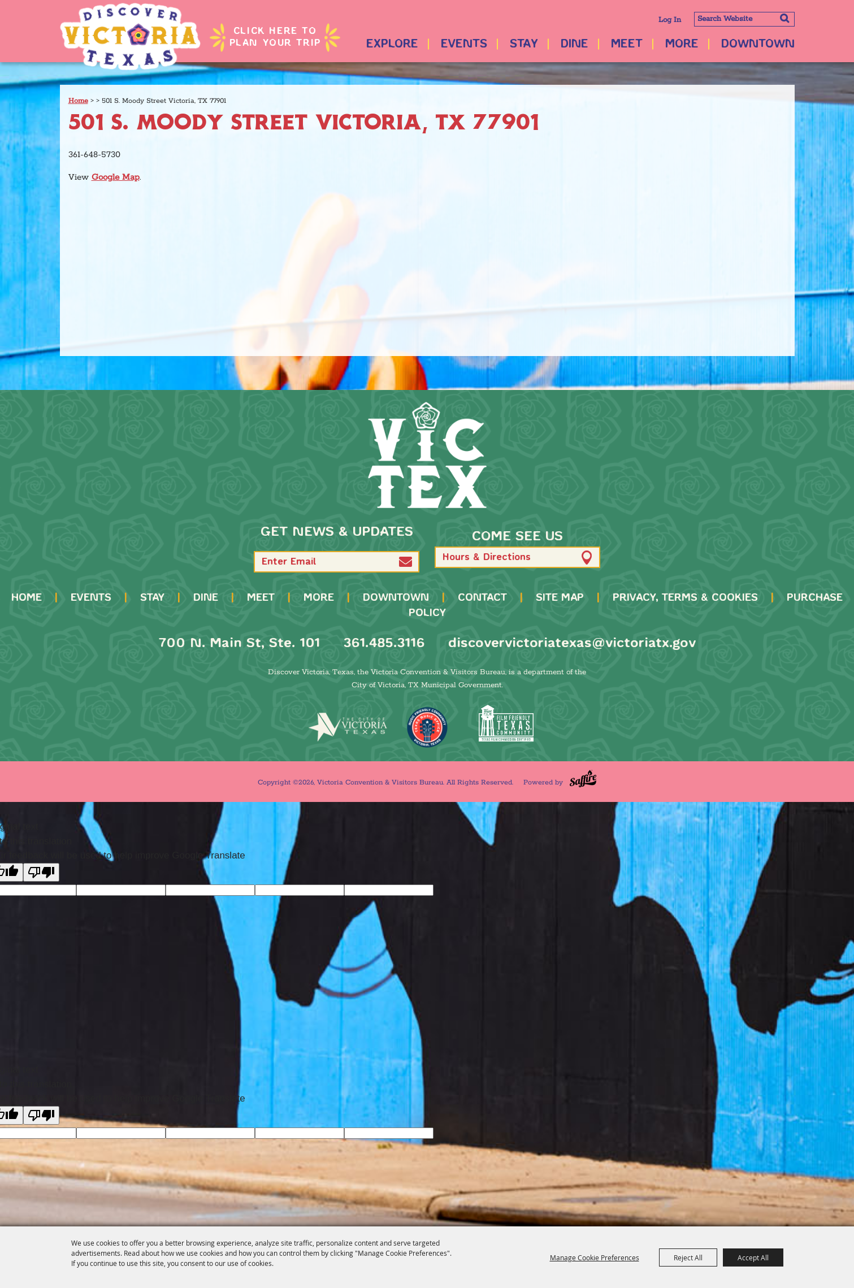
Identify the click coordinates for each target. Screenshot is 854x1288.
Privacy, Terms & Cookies (685, 598)
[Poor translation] (41, 872)
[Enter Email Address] (336, 562)
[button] (405, 561)
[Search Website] (744, 19)
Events (464, 44)
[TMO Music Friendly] (427, 727)
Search (785, 18)
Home (78, 101)
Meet (627, 44)
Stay (524, 44)
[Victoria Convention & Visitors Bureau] (130, 37)
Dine (574, 44)
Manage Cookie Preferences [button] (594, 1257)
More (682, 44)
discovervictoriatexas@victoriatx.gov (572, 643)
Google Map (116, 177)
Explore (392, 44)
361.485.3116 (384, 643)
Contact (482, 598)
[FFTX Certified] (506, 723)
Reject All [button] (688, 1257)
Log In (669, 20)
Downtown (758, 44)
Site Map (560, 598)
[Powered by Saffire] (583, 778)
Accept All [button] (753, 1257)
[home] (427, 455)
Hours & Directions (487, 557)
